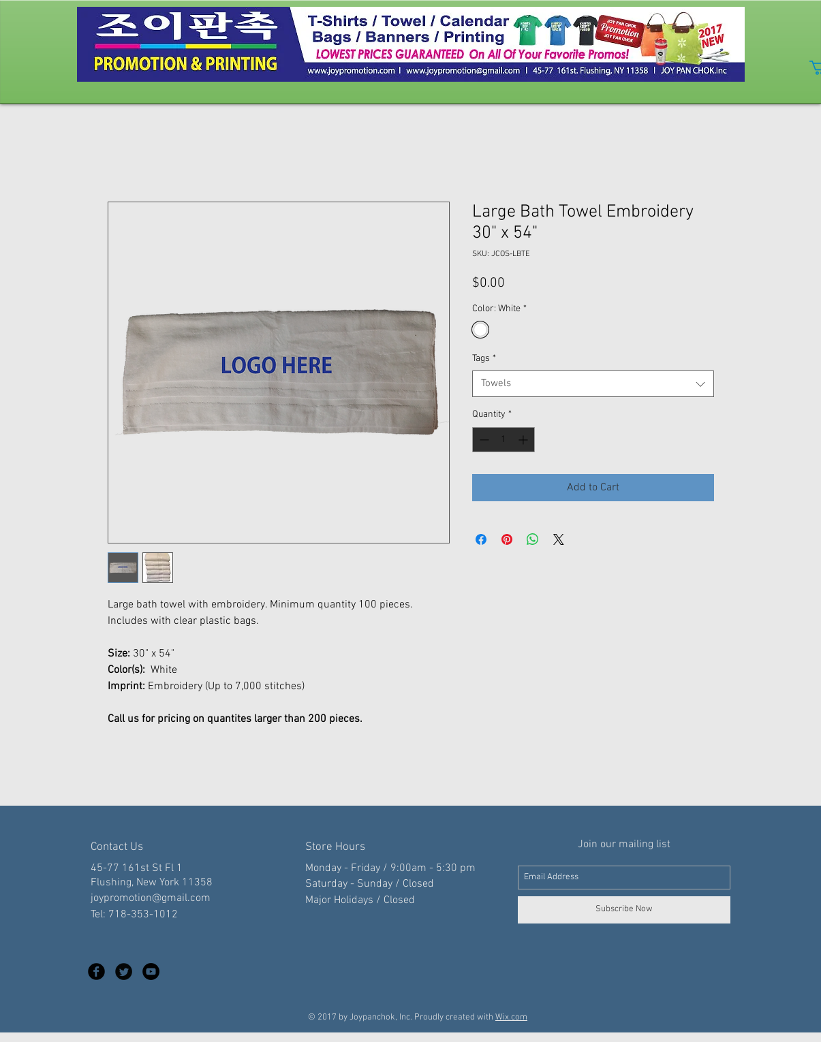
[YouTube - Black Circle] (150, 971)
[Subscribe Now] (624, 909)
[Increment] (524, 440)
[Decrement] (482, 440)
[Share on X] (559, 539)
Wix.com (511, 1017)
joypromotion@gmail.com (151, 898)
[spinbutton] (503, 440)
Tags (484, 358)
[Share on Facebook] (481, 539)
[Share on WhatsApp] (533, 539)
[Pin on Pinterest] (507, 539)
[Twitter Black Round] (123, 971)
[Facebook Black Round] (96, 971)
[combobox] (593, 383)
